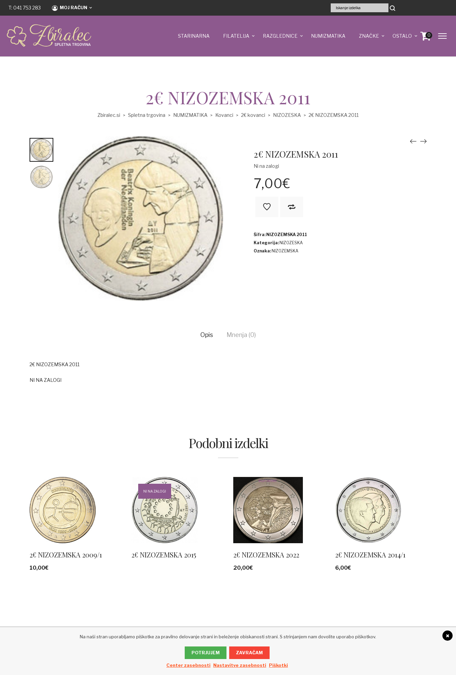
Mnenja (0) (241, 334)
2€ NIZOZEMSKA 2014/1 (370, 554)
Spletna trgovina (146, 115)
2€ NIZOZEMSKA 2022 (266, 554)
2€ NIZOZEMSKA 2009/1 (66, 554)
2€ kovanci (253, 115)
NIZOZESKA (287, 115)
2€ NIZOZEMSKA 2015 (163, 554)
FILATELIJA (236, 36)
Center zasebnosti (188, 665)
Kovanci (224, 115)
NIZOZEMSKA (285, 250)
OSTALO (402, 36)
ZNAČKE (369, 36)
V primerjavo (291, 207)
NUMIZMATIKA (328, 36)
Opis (206, 334)
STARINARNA (193, 36)
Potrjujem (205, 652)
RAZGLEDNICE (280, 36)
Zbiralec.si (108, 115)
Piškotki (278, 665)
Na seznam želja (266, 207)
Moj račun (69, 8)
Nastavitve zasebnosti (239, 665)
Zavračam (249, 652)
